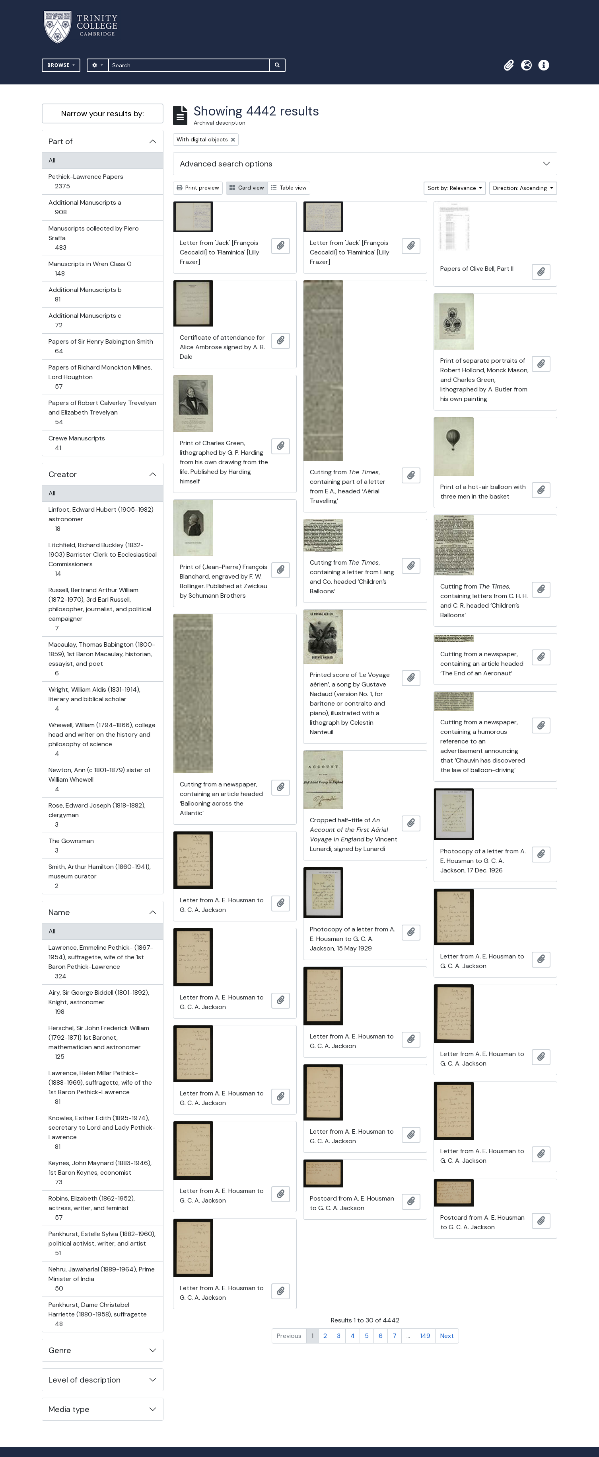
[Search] (189, 65)
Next (447, 1336)
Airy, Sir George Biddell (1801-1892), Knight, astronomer (98, 1002)
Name (59, 912)
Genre (60, 1350)
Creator (63, 474)
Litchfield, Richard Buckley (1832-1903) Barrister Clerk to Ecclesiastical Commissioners (102, 559)
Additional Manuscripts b (85, 294)
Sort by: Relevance (453, 188)
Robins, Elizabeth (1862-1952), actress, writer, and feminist (91, 1207)
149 (425, 1336)
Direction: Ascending (520, 188)
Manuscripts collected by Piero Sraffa (93, 237)
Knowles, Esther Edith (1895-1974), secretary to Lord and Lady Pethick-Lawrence (102, 1132)
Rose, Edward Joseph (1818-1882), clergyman (97, 814)
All (52, 160)
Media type (69, 1409)
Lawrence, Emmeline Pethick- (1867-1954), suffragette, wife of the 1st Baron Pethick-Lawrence (100, 962)
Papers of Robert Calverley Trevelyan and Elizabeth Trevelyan (102, 412)
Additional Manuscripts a (84, 207)
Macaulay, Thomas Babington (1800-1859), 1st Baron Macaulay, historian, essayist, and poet (101, 659)
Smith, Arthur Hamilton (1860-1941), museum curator (99, 876)
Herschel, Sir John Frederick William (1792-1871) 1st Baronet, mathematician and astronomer (98, 1042)
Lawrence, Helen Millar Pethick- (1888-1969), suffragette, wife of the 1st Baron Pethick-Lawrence (100, 1087)
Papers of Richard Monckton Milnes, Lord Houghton (100, 376)
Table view (289, 187)
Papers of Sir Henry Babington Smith (100, 346)
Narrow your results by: (102, 113)
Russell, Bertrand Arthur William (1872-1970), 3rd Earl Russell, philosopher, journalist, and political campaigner (99, 609)
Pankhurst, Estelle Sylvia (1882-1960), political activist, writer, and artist (102, 1243)
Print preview (198, 187)
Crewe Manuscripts (76, 443)
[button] (508, 65)
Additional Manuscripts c (84, 320)
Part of (61, 141)
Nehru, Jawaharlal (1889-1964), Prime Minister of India (101, 1278)
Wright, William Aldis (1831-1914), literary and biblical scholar (94, 699)
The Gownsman (71, 845)
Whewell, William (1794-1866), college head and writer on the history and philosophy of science (102, 739)
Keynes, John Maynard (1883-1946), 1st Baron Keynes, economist (100, 1172)
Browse (59, 65)
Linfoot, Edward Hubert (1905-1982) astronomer (101, 519)
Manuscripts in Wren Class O (90, 268)
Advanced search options (226, 163)
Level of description (85, 1380)
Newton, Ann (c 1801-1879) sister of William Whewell (99, 779)
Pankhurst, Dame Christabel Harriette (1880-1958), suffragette (97, 1314)
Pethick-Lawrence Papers (85, 181)
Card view (246, 187)
